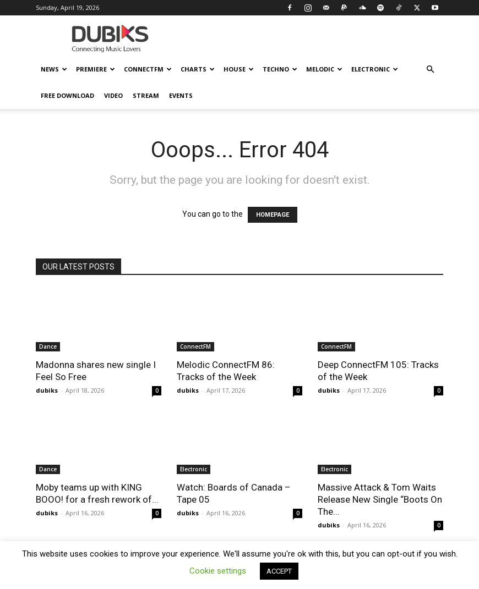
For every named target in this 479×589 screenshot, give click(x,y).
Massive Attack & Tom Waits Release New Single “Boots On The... (380, 499)
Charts (198, 69)
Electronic (374, 69)
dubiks (47, 390)
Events (181, 95)
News (54, 69)
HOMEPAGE (272, 214)
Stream (146, 95)
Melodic (324, 69)
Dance (48, 346)
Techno (280, 69)
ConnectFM (148, 69)
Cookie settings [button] (217, 571)
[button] (430, 69)
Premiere (95, 69)
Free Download (67, 95)
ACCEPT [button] (279, 571)
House (239, 69)
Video (113, 95)
